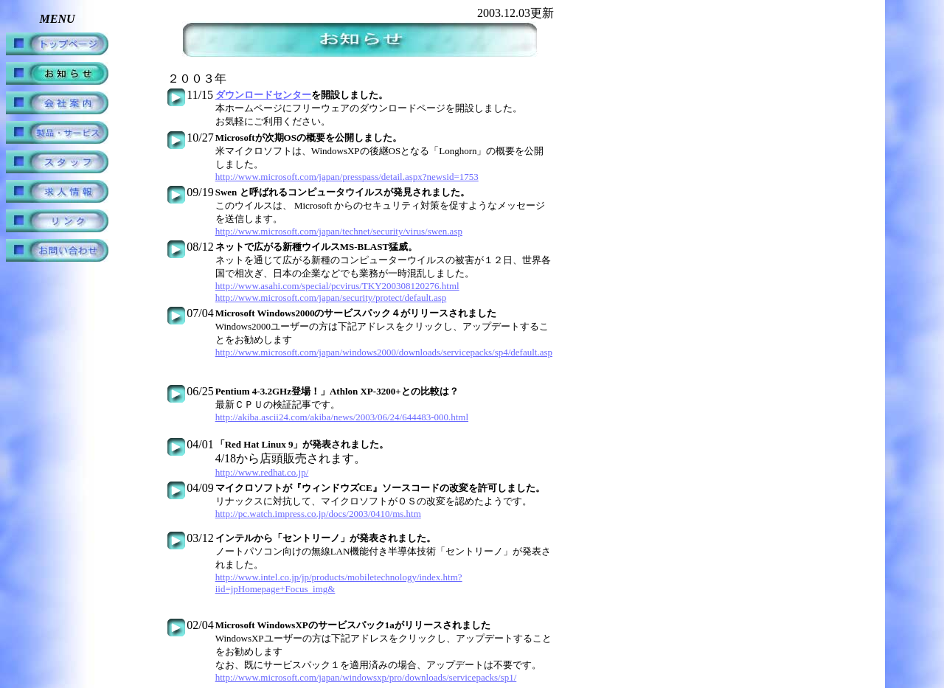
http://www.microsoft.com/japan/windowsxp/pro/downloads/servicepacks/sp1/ (366, 677)
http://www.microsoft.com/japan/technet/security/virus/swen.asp (338, 231)
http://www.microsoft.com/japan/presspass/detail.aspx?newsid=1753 (347, 176)
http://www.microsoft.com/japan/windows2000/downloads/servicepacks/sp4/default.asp (383, 352)
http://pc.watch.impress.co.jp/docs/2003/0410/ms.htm (318, 513)
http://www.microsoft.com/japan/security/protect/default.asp (331, 297)
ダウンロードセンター (263, 94)
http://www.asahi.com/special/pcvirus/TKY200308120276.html (337, 285)
